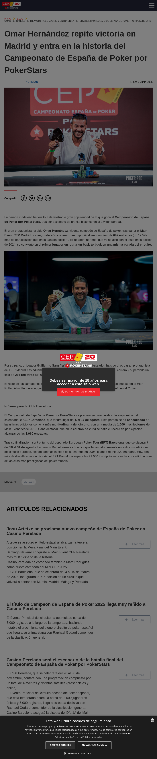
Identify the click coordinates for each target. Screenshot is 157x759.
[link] (78, 392)
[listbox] (152, 720)
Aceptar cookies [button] (60, 745)
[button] (78, 753)
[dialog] (78, 737)
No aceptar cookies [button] (94, 744)
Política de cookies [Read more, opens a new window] (92, 737)
